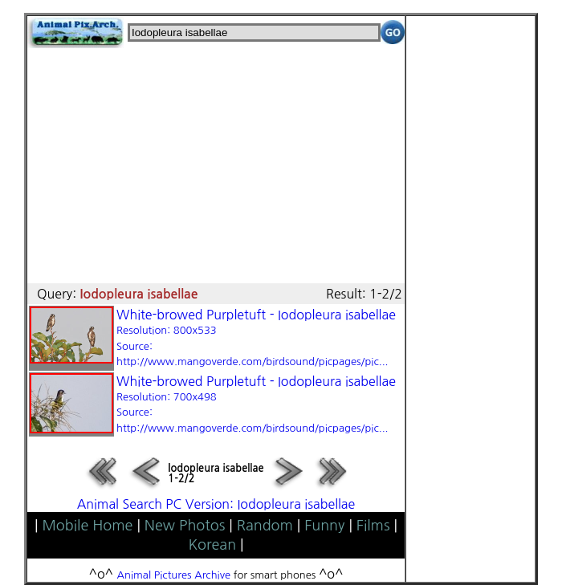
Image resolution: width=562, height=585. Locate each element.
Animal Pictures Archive (174, 575)
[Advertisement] (216, 160)
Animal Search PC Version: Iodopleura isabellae (216, 504)
